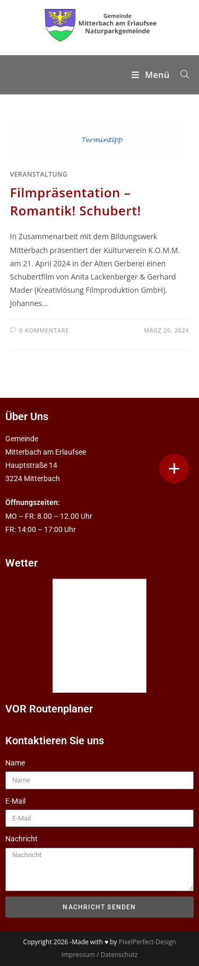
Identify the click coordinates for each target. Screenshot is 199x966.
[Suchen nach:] (180, 75)
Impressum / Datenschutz (100, 954)
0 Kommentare (44, 330)
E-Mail (15, 801)
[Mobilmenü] (152, 75)
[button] (174, 468)
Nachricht (21, 838)
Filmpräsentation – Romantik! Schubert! (75, 201)
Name (15, 763)
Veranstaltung (39, 174)
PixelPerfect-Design (147, 941)
